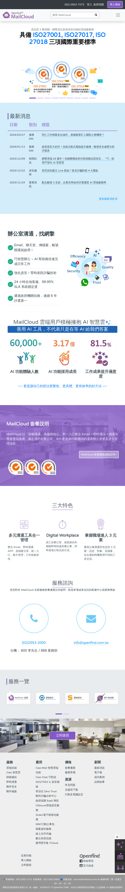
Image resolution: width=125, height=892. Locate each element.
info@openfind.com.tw (91, 643)
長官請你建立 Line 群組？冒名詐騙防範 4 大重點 (70, 170)
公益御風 (101, 887)
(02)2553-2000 (34, 643)
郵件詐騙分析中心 (46, 796)
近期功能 (26, 855)
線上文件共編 (43, 833)
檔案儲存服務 (43, 829)
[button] (9, 62)
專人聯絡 (26, 860)
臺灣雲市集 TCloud (47, 843)
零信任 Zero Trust (46, 791)
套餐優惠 (70, 768)
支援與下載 (71, 789)
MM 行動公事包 (45, 824)
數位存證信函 (43, 838)
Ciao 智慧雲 (13, 772)
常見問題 (70, 785)
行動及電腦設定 (74, 794)
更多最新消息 (108, 199)
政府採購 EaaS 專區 (47, 800)
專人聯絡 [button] (115, 4)
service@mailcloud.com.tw (87, 879)
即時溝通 (11, 782)
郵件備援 (11, 791)
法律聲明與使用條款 (85, 887)
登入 (89, 4)
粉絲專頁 (88, 861)
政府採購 (98, 4)
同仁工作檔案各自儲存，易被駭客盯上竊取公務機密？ (73, 135)
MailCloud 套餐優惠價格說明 (99, 454)
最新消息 (99, 768)
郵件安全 (11, 786)
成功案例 (99, 777)
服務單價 (70, 772)
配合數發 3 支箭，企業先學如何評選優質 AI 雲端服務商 (74, 182)
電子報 (98, 772)
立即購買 (62, 736)
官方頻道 (88, 865)
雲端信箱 (11, 768)
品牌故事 (99, 782)
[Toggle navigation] (118, 15)
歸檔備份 (11, 777)
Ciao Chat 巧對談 (46, 777)
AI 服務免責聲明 (114, 887)
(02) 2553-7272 (24, 879)
